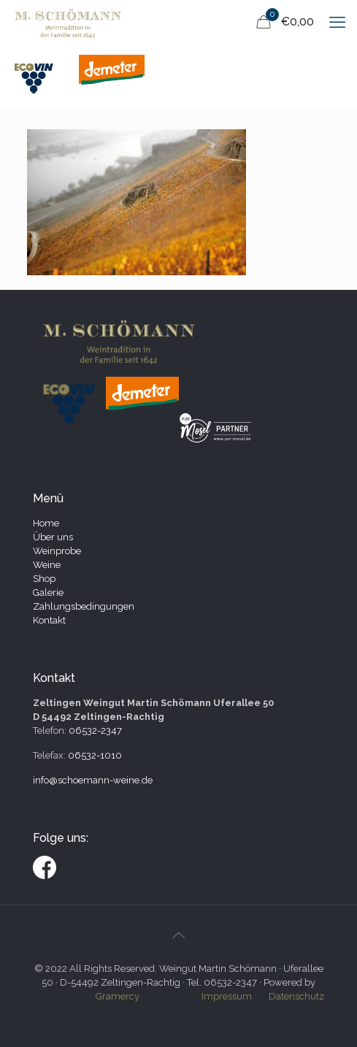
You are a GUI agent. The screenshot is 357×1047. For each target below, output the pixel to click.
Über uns (53, 537)
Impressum (226, 996)
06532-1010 (95, 755)
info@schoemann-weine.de (93, 780)
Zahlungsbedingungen (83, 606)
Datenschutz (296, 996)
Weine (47, 564)
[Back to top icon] (179, 935)
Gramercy (117, 996)
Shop (44, 578)
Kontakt (49, 620)
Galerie (48, 592)
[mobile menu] (337, 21)
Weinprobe (57, 550)
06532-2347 (95, 730)
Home (46, 523)
